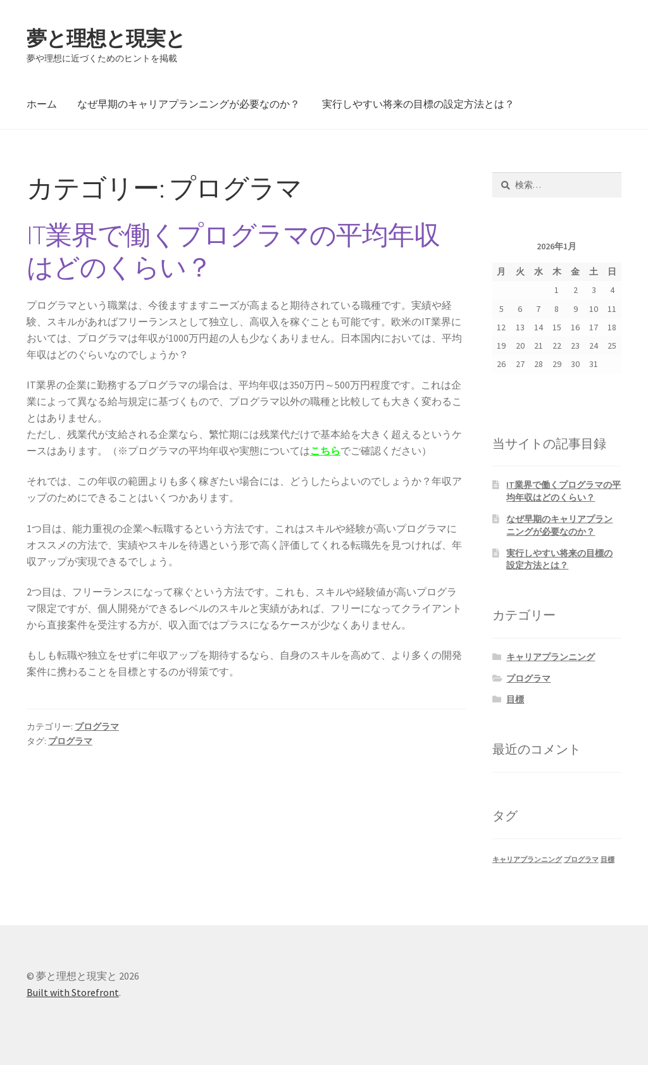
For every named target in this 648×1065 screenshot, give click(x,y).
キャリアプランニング (550, 657)
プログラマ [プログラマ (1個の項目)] (581, 860)
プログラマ (97, 726)
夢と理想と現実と (106, 38)
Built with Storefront (73, 992)
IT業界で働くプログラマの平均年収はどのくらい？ (233, 250)
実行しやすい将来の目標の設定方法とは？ (418, 103)
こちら (325, 450)
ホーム (42, 103)
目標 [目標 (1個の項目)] (607, 860)
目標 (515, 699)
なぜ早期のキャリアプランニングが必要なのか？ (188, 103)
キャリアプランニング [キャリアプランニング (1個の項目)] (527, 860)
